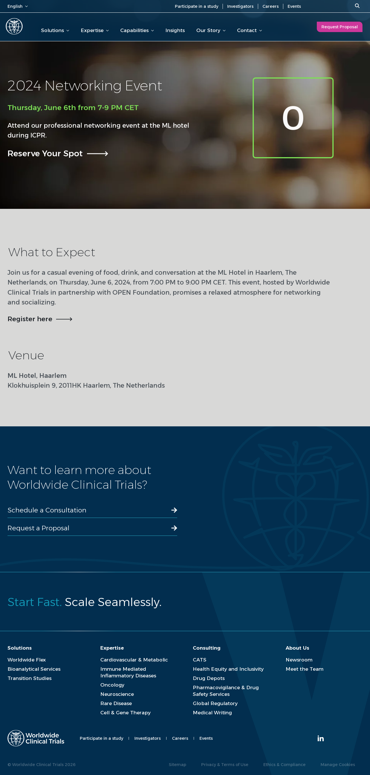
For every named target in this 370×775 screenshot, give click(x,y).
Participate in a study (196, 6)
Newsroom (299, 660)
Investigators (240, 6)
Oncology (112, 685)
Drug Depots (209, 678)
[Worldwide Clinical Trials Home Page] (14, 26)
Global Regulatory (215, 703)
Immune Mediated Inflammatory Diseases (128, 672)
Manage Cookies (338, 764)
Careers (270, 6)
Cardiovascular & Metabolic (134, 660)
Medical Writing (212, 712)
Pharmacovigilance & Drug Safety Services (226, 691)
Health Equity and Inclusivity (228, 669)
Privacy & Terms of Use (224, 764)
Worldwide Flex (27, 660)
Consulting (207, 648)
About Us (297, 648)
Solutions (55, 30)
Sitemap (177, 764)
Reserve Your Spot (45, 153)
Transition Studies (29, 678)
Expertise (95, 30)
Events (294, 6)
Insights (175, 30)
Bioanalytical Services (34, 669)
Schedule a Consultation (47, 510)
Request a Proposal (38, 528)
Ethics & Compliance (284, 764)
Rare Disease (116, 703)
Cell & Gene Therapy (125, 712)
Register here (30, 319)
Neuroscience (117, 694)
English (18, 6)
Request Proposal (339, 26)
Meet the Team (304, 669)
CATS (199, 660)
